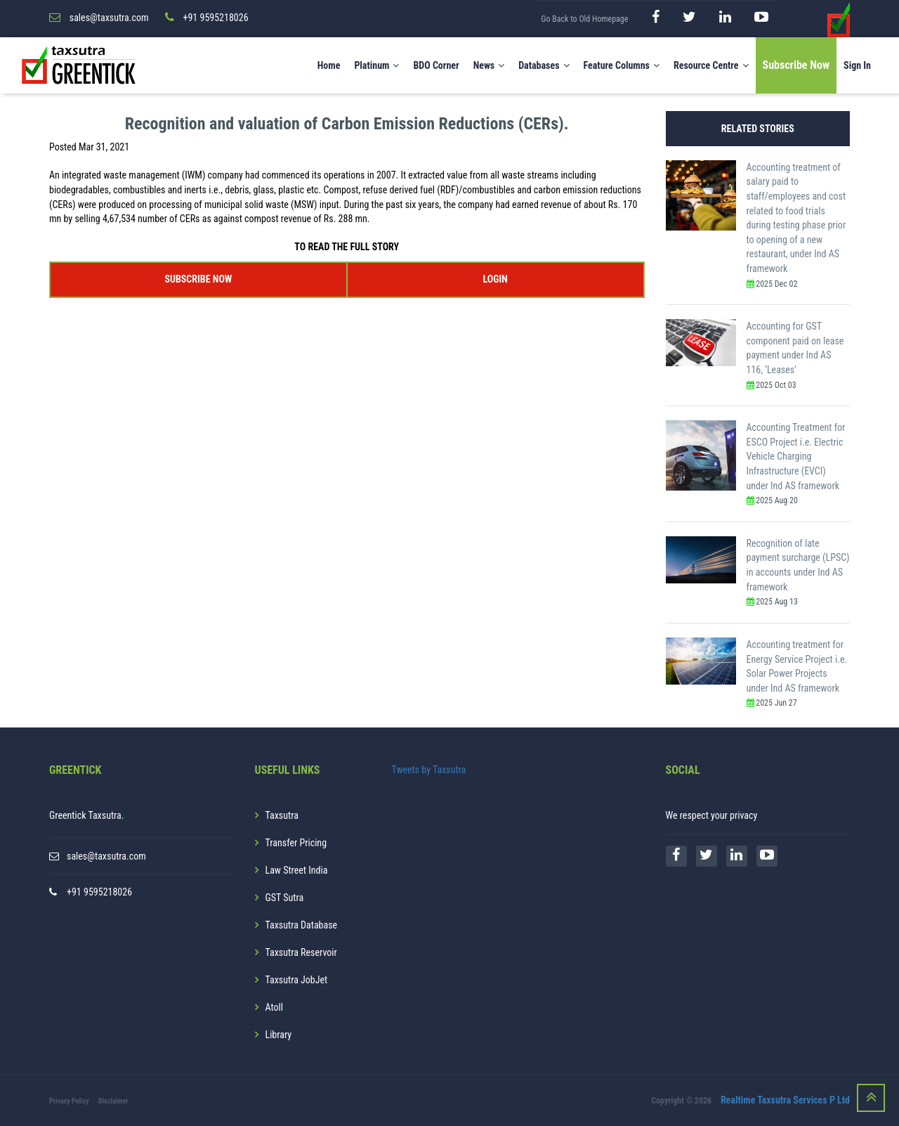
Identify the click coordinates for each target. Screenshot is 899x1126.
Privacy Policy (69, 1101)
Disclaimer (113, 1101)
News (489, 65)
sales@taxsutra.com (106, 856)
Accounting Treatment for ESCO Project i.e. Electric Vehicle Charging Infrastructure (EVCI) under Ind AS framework (796, 456)
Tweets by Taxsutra (429, 769)
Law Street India (296, 870)
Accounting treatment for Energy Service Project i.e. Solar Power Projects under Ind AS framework (797, 666)
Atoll (274, 1007)
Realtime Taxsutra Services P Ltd (785, 1100)
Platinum (376, 65)
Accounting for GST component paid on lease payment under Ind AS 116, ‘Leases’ (795, 348)
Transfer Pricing (296, 842)
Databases (543, 65)
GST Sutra (284, 897)
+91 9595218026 (99, 892)
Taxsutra (281, 815)
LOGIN (495, 279)
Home (329, 65)
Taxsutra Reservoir (301, 952)
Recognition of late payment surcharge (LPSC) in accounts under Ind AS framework (798, 565)
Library (278, 1034)
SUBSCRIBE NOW (198, 279)
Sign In (857, 65)
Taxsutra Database (301, 925)
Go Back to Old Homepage (584, 19)
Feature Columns (622, 65)
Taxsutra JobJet (296, 979)
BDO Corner (436, 65)
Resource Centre (711, 65)
